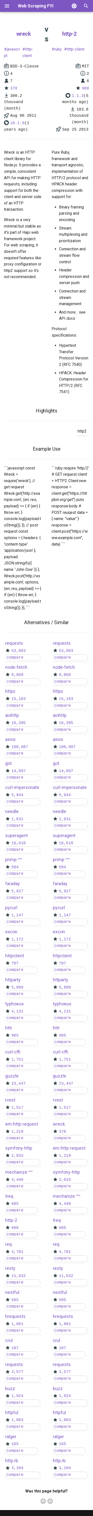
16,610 (18, 843)
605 (15, 1204)
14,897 (18, 771)
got (8, 763)
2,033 (17, 1156)
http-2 (69, 34)
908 (85, 88)
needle (12, 811)
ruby (58, 49)
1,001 (17, 1324)
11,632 (18, 1276)
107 (15, 1348)
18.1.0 (17, 123)
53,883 (18, 651)
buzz (10, 1388)
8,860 (17, 675)
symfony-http (18, 1148)
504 (15, 867)
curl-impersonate (22, 787)
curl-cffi (12, 1051)
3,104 (17, 1468)
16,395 (18, 723)
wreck (23, 34)
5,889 (17, 987)
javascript (12, 52)
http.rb (11, 1460)
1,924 (17, 1396)
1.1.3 (78, 96)
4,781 (17, 1252)
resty (10, 1268)
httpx (10, 691)
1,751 (17, 1059)
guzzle (12, 1076)
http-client (27, 52)
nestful (12, 1292)
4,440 (17, 1180)
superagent (16, 835)
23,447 (18, 1083)
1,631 (17, 819)
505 (15, 1300)
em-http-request (21, 1124)
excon (11, 931)
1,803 (17, 1420)
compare (15, 657)
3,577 (17, 1372)
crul (9, 1340)
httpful (11, 1412)
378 (13, 88)
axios (10, 739)
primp (11, 859)
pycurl (11, 907)
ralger (10, 1436)
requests (14, 643)
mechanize (16, 1172)
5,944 (17, 795)
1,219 (17, 1132)
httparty (13, 979)
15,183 (18, 699)
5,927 (17, 891)
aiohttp (12, 715)
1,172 (17, 939)
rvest (10, 1100)
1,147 (17, 915)
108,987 (19, 747)
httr (8, 1027)
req (8, 1244)
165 (15, 1444)
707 (15, 963)
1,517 (17, 1107)
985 (15, 1035)
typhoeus (14, 1003)
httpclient (14, 955)
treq (9, 1196)
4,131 (17, 1011)
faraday (12, 883)
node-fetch (16, 667)
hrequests (15, 1316)
